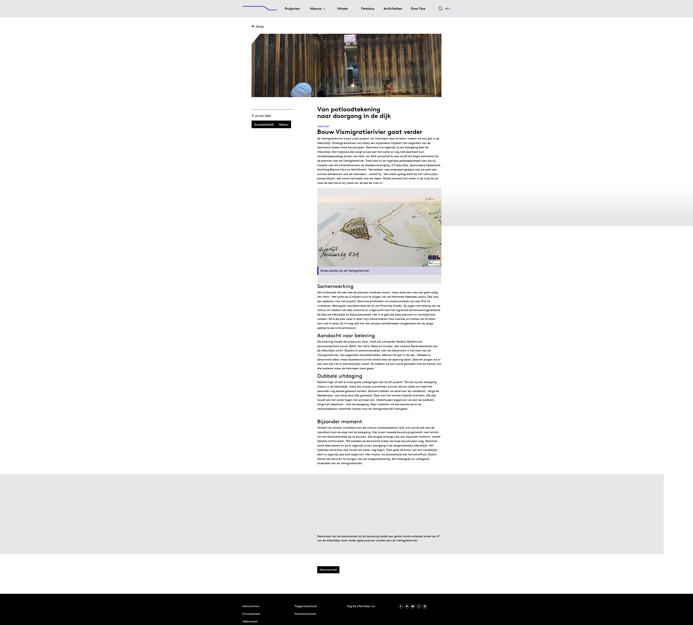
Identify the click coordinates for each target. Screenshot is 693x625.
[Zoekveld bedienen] (440, 9)
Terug (258, 26)
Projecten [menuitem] (292, 9)
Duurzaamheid (264, 124)
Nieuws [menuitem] (316, 9)
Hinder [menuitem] (342, 9)
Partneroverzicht (305, 613)
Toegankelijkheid (306, 606)
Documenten (251, 606)
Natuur (283, 124)
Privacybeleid (251, 613)
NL (447, 8)
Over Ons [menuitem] (418, 9)
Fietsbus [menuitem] (367, 9)
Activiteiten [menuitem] (393, 9)
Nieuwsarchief (328, 569)
